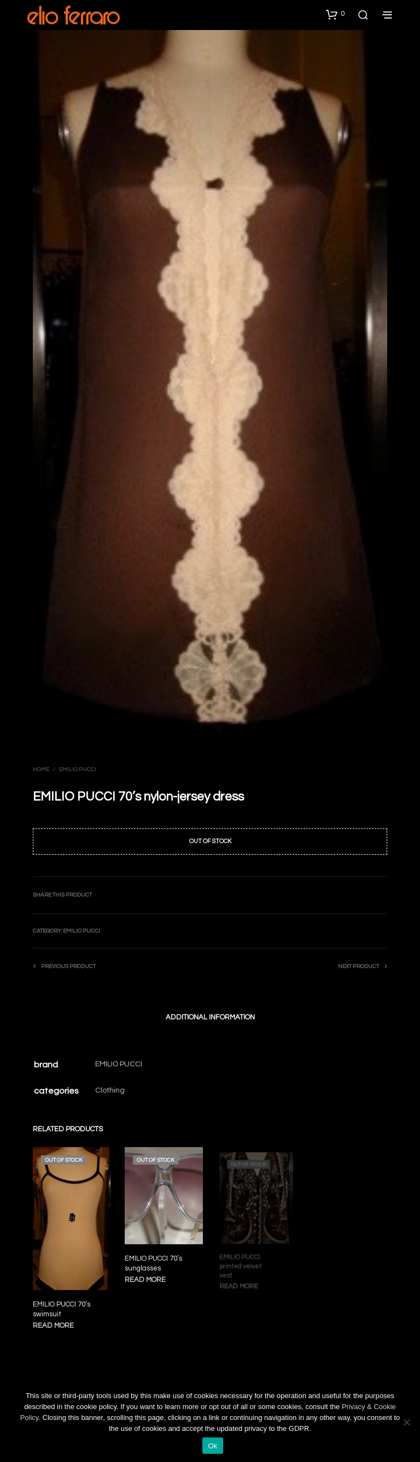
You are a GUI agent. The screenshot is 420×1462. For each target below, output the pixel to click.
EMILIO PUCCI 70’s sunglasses (154, 1260)
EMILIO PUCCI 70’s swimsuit (61, 1308)
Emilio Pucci (77, 769)
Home (41, 769)
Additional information (210, 1017)
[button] (335, 14)
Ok (212, 1446)
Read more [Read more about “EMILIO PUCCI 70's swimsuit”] (53, 1325)
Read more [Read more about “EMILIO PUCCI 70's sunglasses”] (146, 1276)
